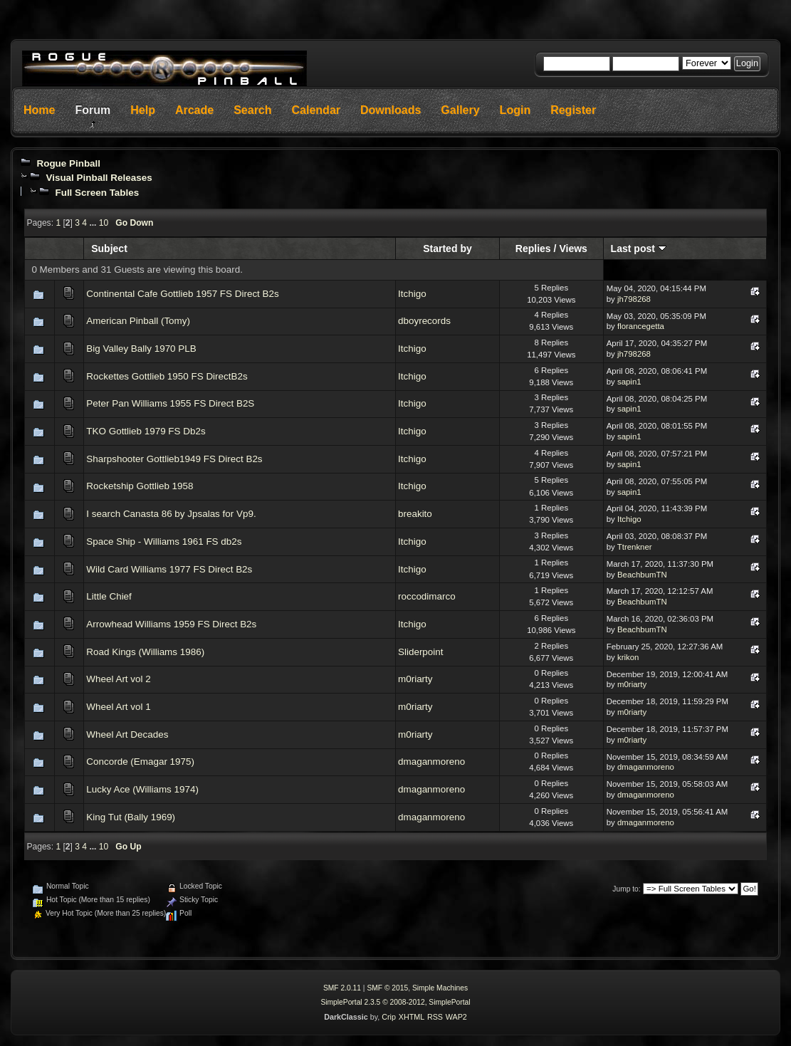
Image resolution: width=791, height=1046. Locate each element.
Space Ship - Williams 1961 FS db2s (163, 541)
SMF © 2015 (387, 988)
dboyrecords (424, 320)
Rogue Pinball (68, 163)
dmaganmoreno (431, 761)
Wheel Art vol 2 (118, 679)
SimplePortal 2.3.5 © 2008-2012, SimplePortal (395, 1002)
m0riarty (415, 679)
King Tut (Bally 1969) (130, 817)
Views (573, 248)
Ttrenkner (634, 547)
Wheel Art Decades (127, 734)
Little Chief (109, 596)
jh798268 (634, 299)
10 (103, 223)
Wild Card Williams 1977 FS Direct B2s (169, 569)
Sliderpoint (421, 652)
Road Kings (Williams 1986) (145, 652)
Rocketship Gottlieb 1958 (139, 486)
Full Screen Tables (97, 192)
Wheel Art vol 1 (118, 706)
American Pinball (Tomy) (138, 320)
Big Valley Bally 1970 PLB (141, 348)
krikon (628, 657)
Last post (638, 248)
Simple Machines (440, 988)
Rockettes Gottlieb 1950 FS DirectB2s (166, 376)
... (93, 223)
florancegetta (640, 326)
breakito (415, 513)
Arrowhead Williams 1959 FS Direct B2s (171, 624)
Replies (533, 248)
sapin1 (629, 381)
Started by (447, 248)
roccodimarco (427, 596)
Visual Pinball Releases (99, 177)
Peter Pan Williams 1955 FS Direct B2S (170, 403)
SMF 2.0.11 (342, 988)
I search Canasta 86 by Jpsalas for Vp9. (171, 513)
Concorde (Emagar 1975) (140, 761)
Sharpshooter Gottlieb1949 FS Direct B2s (174, 459)
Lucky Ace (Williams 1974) (142, 789)
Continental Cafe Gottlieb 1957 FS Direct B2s (182, 293)
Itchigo (412, 293)
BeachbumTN (642, 574)
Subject (109, 248)
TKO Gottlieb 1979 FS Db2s (145, 431)
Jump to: (626, 889)
